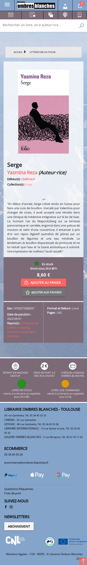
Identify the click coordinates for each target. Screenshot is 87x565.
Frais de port (12, 493)
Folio (29, 184)
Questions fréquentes (18, 489)
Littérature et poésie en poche (23, 325)
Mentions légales (16, 554)
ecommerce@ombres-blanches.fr (26, 463)
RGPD (40, 554)
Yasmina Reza (22, 172)
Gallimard (28, 179)
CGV (32, 554)
